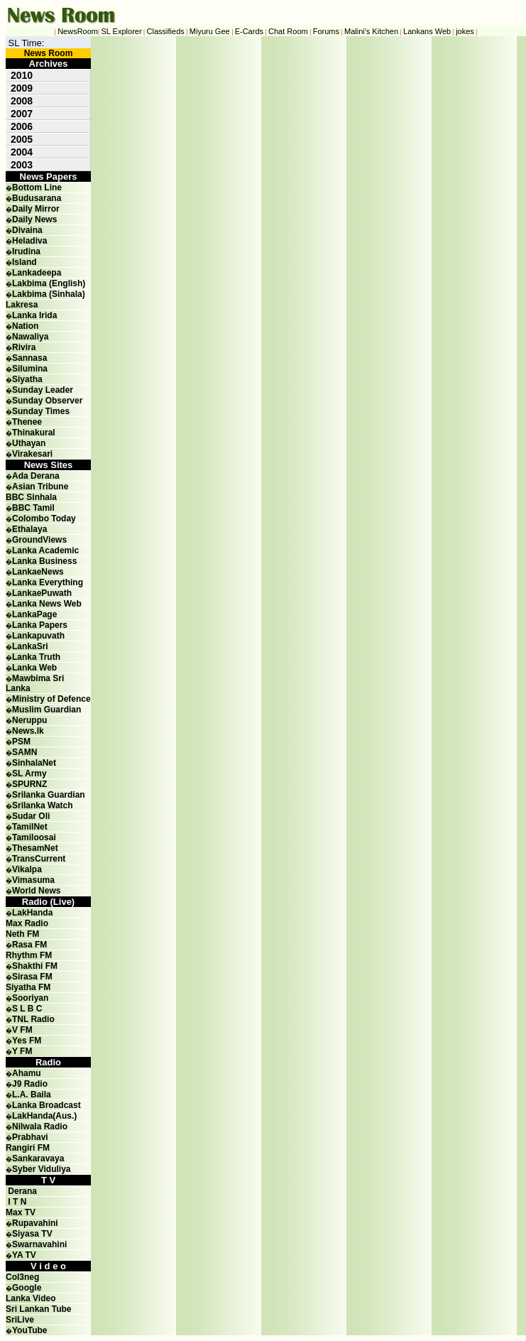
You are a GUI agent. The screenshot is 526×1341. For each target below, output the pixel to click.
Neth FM (22, 934)
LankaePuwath (42, 593)
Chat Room (288, 31)
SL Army (29, 773)
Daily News (34, 219)
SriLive (20, 1320)
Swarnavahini (39, 1244)
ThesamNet (35, 848)
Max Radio (27, 923)
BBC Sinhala (31, 497)
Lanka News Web (47, 604)
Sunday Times (41, 411)
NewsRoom (77, 31)
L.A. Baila (31, 1095)
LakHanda (32, 913)
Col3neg (22, 1277)
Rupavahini (35, 1223)
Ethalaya (29, 529)
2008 (22, 101)
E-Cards (249, 31)
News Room (48, 53)
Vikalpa (27, 869)
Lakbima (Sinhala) (48, 294)
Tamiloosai (34, 837)
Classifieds (166, 31)
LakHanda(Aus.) (44, 1116)
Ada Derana (36, 476)
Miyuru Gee (210, 31)
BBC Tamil (33, 508)
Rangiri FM (28, 1148)
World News (36, 891)
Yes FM (26, 1041)
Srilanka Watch (42, 805)
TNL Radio (33, 1019)
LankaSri (30, 646)
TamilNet (30, 827)
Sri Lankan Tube (38, 1309)
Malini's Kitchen (371, 31)
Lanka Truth (36, 657)
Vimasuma (33, 880)
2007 (22, 113)
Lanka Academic (45, 550)
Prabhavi (30, 1137)
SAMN (24, 752)
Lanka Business (44, 561)
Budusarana (36, 198)
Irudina (26, 251)
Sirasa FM (32, 977)
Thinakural (33, 433)
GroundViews (39, 540)
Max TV (20, 1212)
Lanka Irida (34, 315)
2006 (22, 126)
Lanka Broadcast (46, 1105)
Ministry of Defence (51, 699)
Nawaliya (30, 337)
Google (26, 1288)
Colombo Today (44, 518)
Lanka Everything (47, 582)
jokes (465, 31)
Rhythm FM (29, 955)
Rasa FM (29, 945)
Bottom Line (37, 187)
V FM (22, 1030)
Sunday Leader (42, 390)
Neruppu (29, 720)
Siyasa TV (32, 1234)
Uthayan (28, 443)
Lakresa (22, 305)
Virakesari (32, 454)
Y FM (22, 1051)
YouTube (30, 1330)
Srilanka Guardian (48, 795)
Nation (25, 326)
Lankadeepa (36, 273)
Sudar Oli (31, 816)
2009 (22, 88)
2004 (22, 152)
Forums (326, 31)
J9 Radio (30, 1084)
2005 (22, 139)
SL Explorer (122, 31)
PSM (21, 741)
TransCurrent (38, 859)
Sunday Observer (47, 401)
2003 (22, 164)
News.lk (28, 731)
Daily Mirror (36, 209)
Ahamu (26, 1073)
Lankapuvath (38, 636)
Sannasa (29, 358)
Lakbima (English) (48, 283)
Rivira (23, 347)
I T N (16, 1202)
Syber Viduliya (41, 1169)
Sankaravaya (38, 1158)
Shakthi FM (34, 966)
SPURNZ (29, 784)
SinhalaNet (34, 763)
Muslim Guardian (46, 710)
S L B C (27, 1009)
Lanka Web (34, 668)
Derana (21, 1191)
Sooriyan (30, 998)
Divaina (27, 230)
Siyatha (27, 379)
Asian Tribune (40, 487)
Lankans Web (427, 31)
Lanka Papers (39, 625)
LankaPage (34, 614)
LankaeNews (38, 572)
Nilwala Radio (39, 1126)
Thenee (27, 422)
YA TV (24, 1255)
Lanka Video (30, 1298)
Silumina (30, 369)
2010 (22, 75)
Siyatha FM (28, 987)
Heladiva (29, 241)
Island (24, 262)
